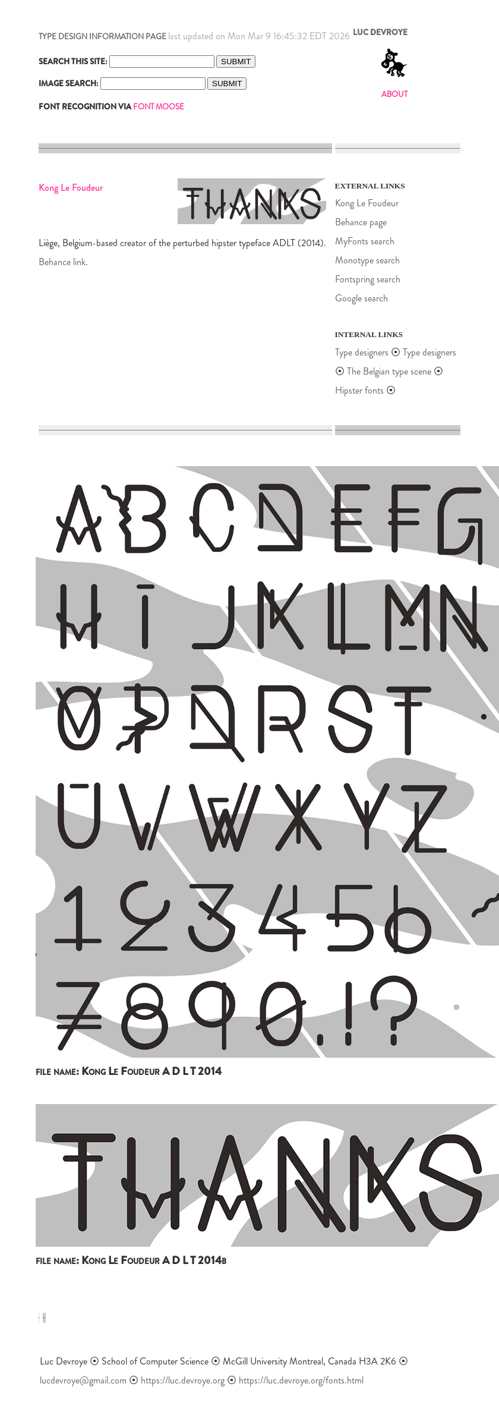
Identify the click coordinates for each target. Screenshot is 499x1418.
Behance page (361, 222)
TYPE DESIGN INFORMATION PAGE (102, 36)
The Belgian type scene (389, 371)
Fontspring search (367, 279)
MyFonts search (364, 241)
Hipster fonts (359, 390)
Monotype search (367, 260)
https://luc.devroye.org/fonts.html (301, 1380)
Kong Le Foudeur (367, 203)
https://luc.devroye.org (183, 1380)
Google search (361, 298)
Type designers (362, 352)
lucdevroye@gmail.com (83, 1380)
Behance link (62, 262)
